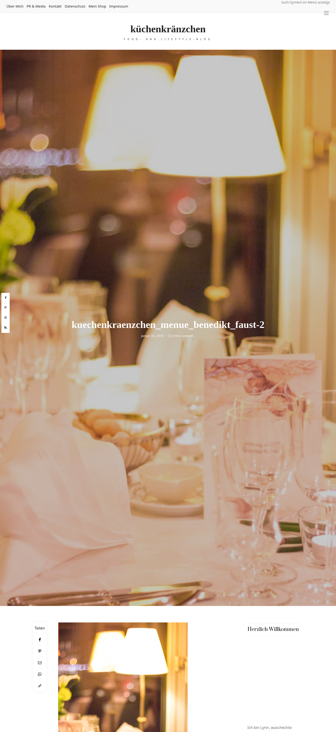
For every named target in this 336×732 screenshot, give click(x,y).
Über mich (15, 6)
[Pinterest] (39, 651)
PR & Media (36, 6)
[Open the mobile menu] (326, 13)
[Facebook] (39, 639)
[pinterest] (5, 308)
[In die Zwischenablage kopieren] (39, 685)
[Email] (39, 662)
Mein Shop (97, 6)
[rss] (5, 328)
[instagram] (5, 318)
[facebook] (5, 298)
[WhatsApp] (39, 674)
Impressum (118, 6)
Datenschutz (75, 6)
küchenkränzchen (168, 29)
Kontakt (55, 6)
